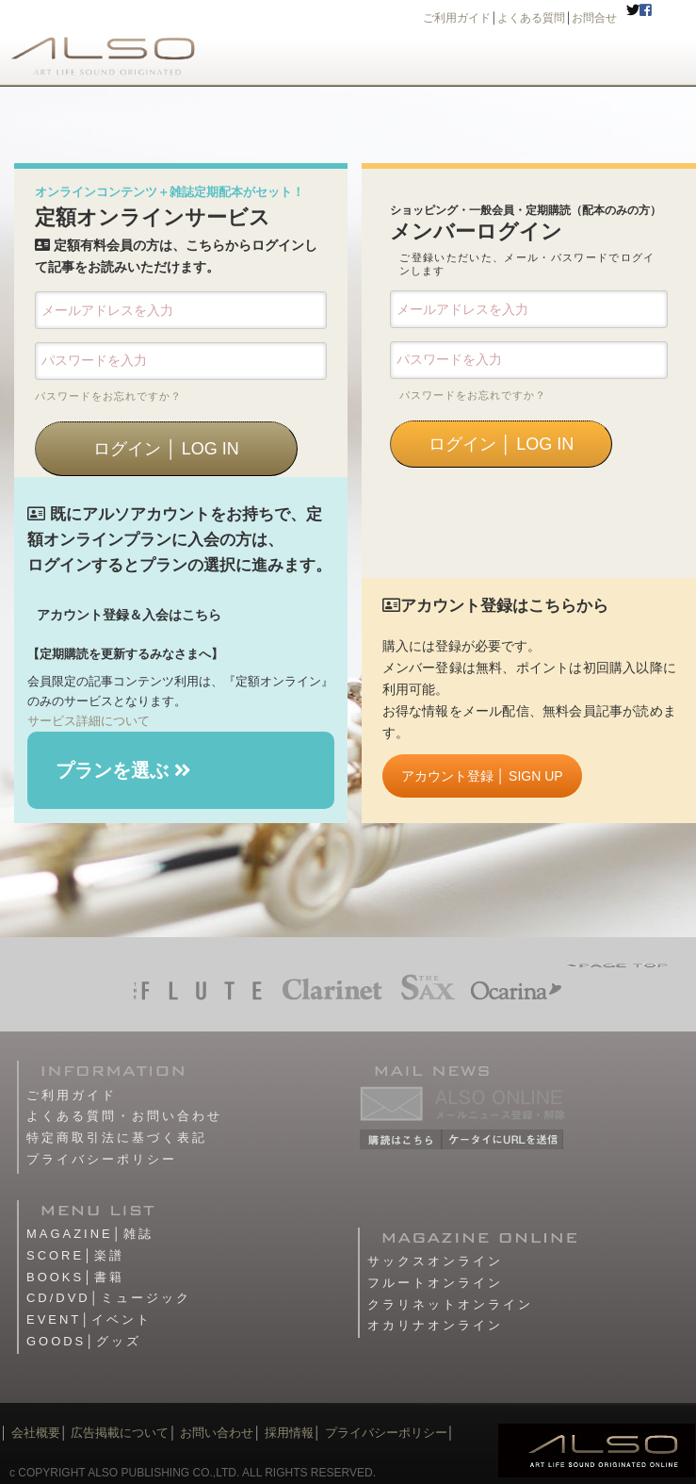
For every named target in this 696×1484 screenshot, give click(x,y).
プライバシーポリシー (101, 1159)
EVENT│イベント (89, 1319)
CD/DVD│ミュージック (108, 1298)
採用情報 (289, 1433)
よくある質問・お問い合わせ (124, 1116)
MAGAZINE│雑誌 (90, 1234)
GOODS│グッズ (83, 1341)
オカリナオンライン (435, 1325)
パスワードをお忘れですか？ (108, 396)
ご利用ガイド (457, 18)
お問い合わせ (215, 1433)
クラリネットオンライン (450, 1304)
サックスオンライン (435, 1261)
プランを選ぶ (123, 770)
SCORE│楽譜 (75, 1255)
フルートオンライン (435, 1283)
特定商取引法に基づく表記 (116, 1137)
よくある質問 (531, 18)
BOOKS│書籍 (75, 1277)
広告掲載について (120, 1433)
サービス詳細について (88, 721)
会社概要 (35, 1433)
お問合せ (594, 18)
